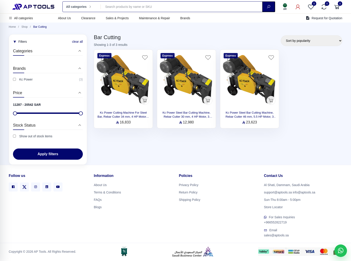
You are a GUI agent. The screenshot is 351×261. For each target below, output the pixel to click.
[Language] (285, 6)
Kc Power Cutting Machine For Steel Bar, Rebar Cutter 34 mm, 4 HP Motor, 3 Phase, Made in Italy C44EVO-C (123, 116)
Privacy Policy (188, 184)
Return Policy (188, 191)
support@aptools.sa (278, 191)
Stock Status (24, 125)
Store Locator (273, 206)
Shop (24, 26)
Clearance (88, 18)
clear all (77, 41)
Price (17, 93)
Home (12, 26)
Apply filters (48, 154)
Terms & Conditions (107, 191)
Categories (22, 51)
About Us (64, 18)
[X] (24, 185)
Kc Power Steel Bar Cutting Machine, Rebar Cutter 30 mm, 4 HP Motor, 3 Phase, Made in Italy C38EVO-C (186, 116)
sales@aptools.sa (276, 234)
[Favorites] (311, 6)
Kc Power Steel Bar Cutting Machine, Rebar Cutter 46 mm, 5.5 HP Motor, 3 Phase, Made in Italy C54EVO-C (249, 116)
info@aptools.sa (304, 191)
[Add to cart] (145, 100)
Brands (185, 18)
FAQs (98, 198)
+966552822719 (275, 221)
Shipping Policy (189, 198)
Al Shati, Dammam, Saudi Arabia (287, 184)
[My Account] (298, 6)
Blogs (98, 206)
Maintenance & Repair (154, 18)
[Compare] (324, 6)
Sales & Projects (117, 18)
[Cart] (337, 6)
